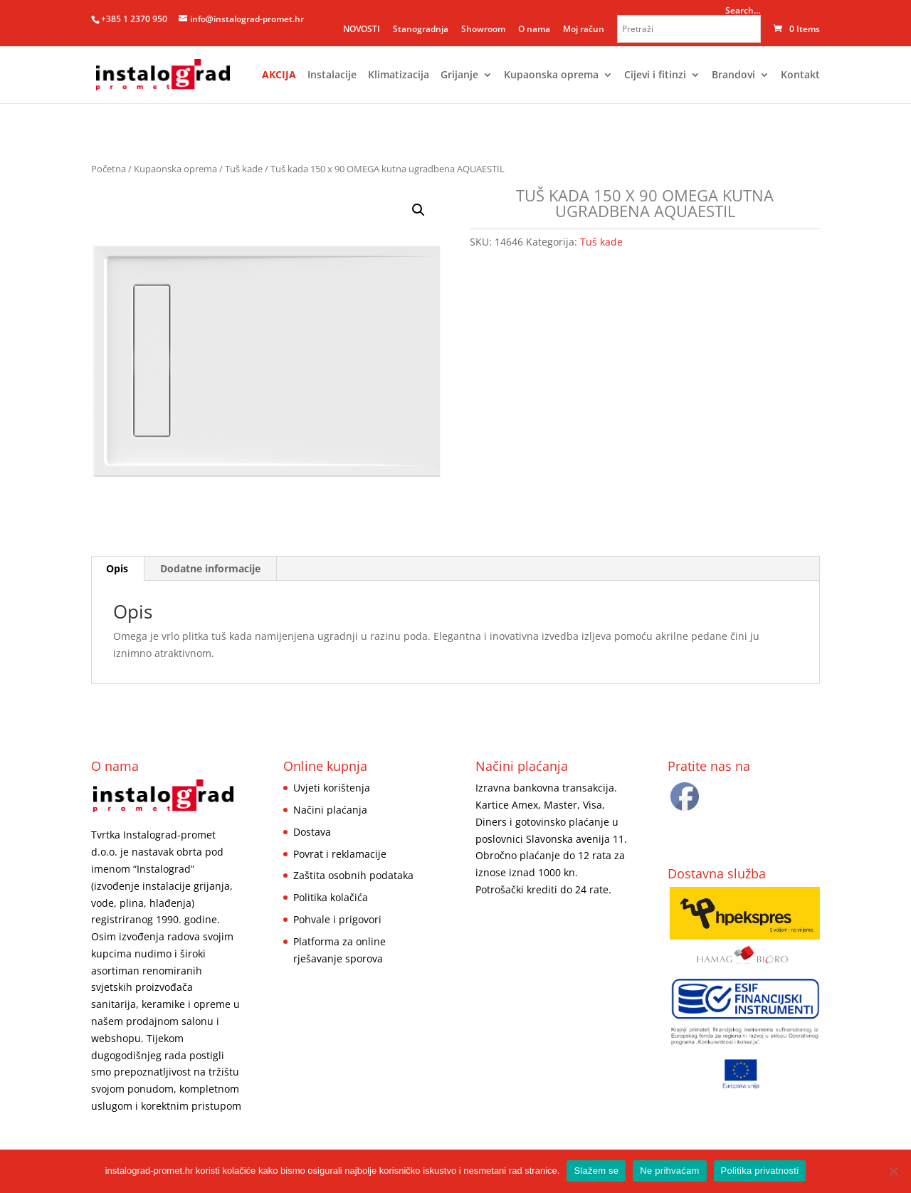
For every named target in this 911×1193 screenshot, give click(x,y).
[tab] (117, 569)
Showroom (483, 29)
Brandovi (733, 75)
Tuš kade (244, 168)
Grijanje (459, 75)
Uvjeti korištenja (331, 787)
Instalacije (332, 75)
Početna (108, 168)
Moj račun (583, 29)
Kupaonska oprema (551, 75)
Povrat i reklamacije (339, 854)
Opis (117, 568)
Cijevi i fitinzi (655, 75)
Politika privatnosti (760, 1170)
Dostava (312, 832)
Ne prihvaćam (669, 1170)
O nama (534, 29)
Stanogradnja (420, 29)
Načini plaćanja (330, 809)
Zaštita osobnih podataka (353, 875)
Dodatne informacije (210, 568)
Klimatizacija (398, 75)
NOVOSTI (361, 29)
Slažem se (596, 1170)
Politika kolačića (330, 897)
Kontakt (800, 75)
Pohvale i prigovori (337, 919)
